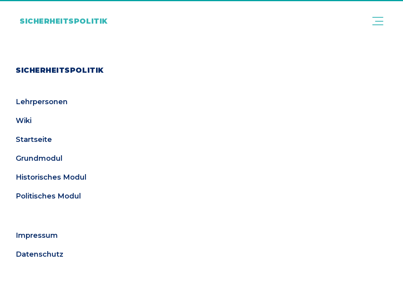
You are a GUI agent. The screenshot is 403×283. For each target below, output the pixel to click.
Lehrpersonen (42, 101)
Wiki (23, 120)
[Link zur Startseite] (64, 17)
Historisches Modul (51, 177)
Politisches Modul (48, 196)
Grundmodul (39, 158)
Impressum (37, 235)
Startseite (34, 139)
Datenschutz (39, 254)
